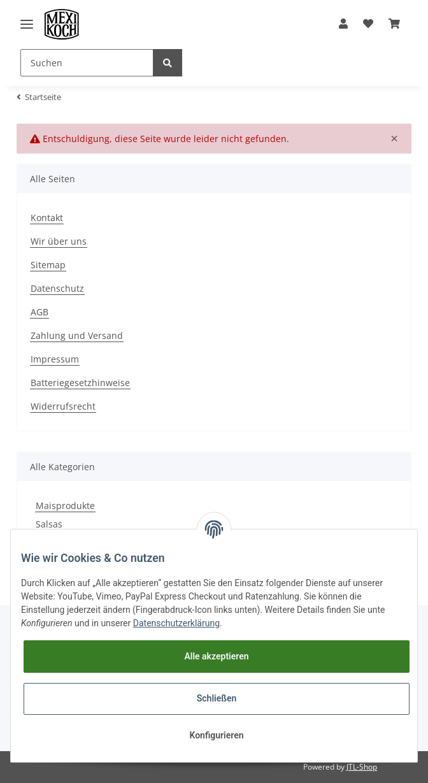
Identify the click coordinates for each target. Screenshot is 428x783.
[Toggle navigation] (26, 24)
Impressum (55, 359)
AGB (39, 312)
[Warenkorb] (394, 24)
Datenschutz (57, 288)
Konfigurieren (216, 735)
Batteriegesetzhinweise (80, 383)
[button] (343, 24)
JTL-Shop (361, 766)
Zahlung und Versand (77, 335)
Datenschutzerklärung (176, 623)
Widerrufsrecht (63, 406)
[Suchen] (86, 62)
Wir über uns (59, 241)
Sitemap (48, 265)
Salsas (49, 524)
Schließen (217, 698)
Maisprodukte (65, 505)
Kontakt (47, 218)
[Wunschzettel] (368, 24)
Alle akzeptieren (216, 656)
